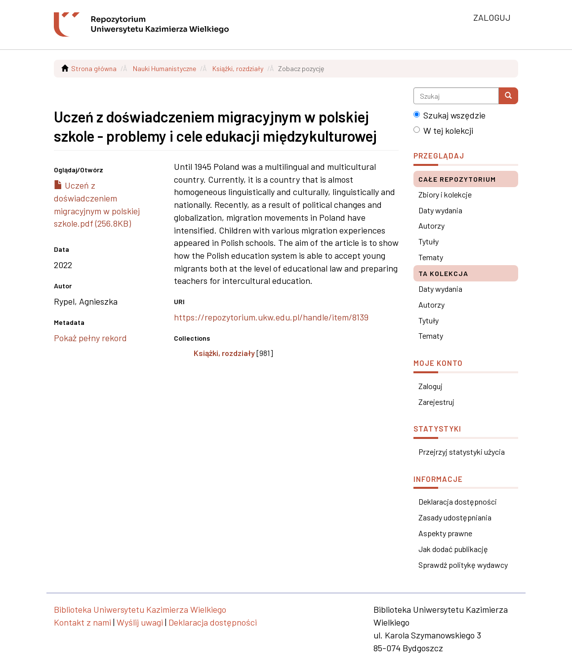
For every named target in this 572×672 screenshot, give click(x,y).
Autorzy (431, 225)
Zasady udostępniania (454, 517)
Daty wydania (440, 210)
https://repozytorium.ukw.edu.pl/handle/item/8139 (271, 317)
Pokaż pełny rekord (90, 337)
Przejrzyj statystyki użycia (461, 451)
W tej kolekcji (443, 130)
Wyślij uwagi (140, 622)
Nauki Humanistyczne (164, 68)
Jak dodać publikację (453, 548)
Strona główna (94, 68)
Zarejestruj (436, 401)
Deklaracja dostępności (457, 501)
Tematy (430, 257)
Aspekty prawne (445, 533)
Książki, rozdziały (237, 68)
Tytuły (428, 241)
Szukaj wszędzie (449, 115)
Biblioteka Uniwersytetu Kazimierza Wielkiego (140, 609)
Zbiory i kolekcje (445, 194)
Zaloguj (430, 386)
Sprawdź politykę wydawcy (463, 564)
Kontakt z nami (82, 622)
